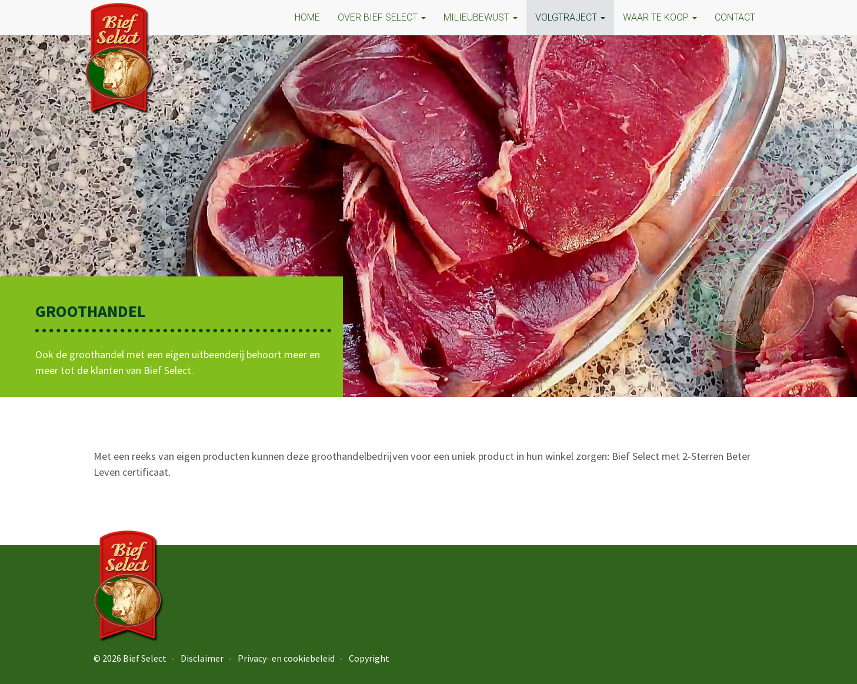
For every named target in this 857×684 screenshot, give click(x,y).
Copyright (369, 658)
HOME (307, 17)
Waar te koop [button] (660, 17)
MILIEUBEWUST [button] (480, 17)
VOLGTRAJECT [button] (570, 17)
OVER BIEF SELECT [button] (382, 17)
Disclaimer (202, 658)
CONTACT (735, 17)
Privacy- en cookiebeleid (286, 658)
